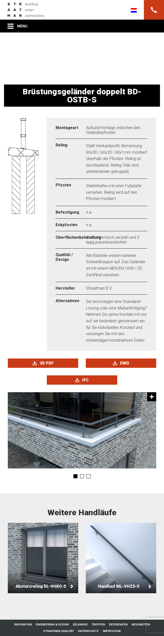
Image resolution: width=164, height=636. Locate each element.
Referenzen (118, 624)
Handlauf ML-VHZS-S (121, 558)
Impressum (111, 631)
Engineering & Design (52, 624)
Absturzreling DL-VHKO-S (43, 558)
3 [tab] (89, 476)
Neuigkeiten (141, 624)
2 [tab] (82, 476)
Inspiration (23, 624)
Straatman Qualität (58, 631)
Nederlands (134, 10)
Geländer (80, 624)
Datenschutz (88, 631)
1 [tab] (75, 476)
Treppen (98, 624)
